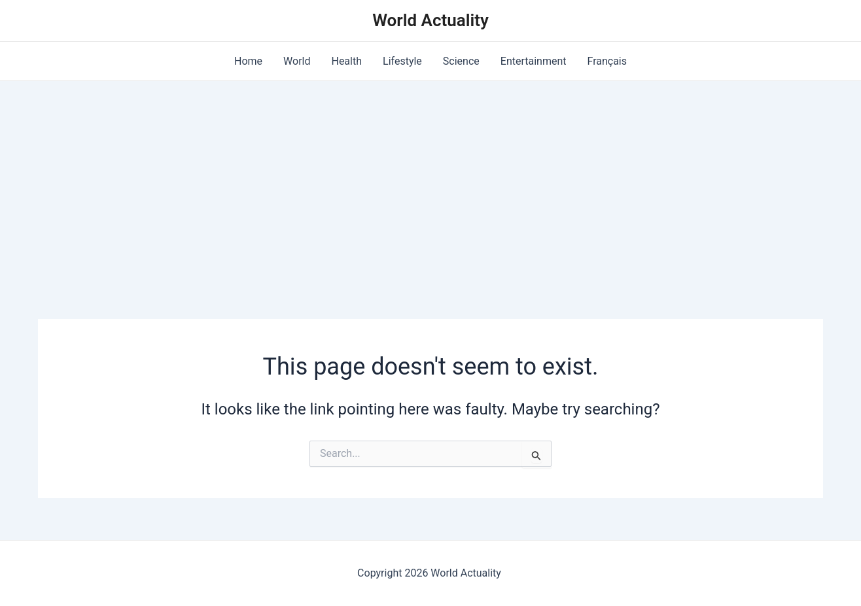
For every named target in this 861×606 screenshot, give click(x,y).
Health (346, 61)
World (296, 61)
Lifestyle (402, 61)
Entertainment (534, 61)
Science (461, 61)
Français (607, 61)
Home (248, 61)
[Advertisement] (430, 179)
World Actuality (430, 20)
